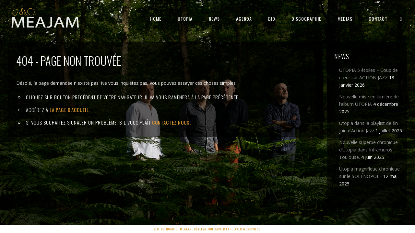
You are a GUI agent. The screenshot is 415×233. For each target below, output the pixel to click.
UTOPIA (185, 18)
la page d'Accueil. (70, 109)
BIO (271, 18)
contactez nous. (171, 122)
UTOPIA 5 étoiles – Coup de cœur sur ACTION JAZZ (368, 74)
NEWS (214, 18)
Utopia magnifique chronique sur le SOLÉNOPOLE (369, 172)
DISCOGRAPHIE (306, 18)
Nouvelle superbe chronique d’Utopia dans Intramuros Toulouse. (368, 149)
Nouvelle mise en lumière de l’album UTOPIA (369, 100)
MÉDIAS (345, 18)
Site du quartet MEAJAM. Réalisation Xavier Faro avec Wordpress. (207, 229)
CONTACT (378, 18)
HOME (155, 18)
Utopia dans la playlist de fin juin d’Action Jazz (368, 127)
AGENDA (244, 18)
